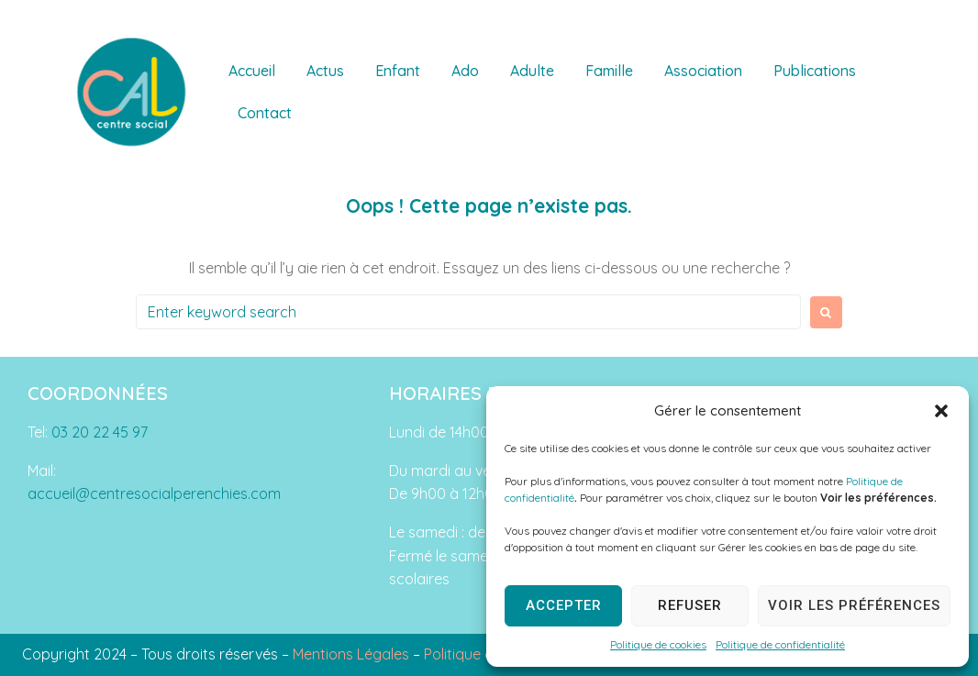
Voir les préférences (854, 605)
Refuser (690, 605)
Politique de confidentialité (780, 644)
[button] (941, 411)
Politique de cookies (658, 644)
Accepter (564, 605)
